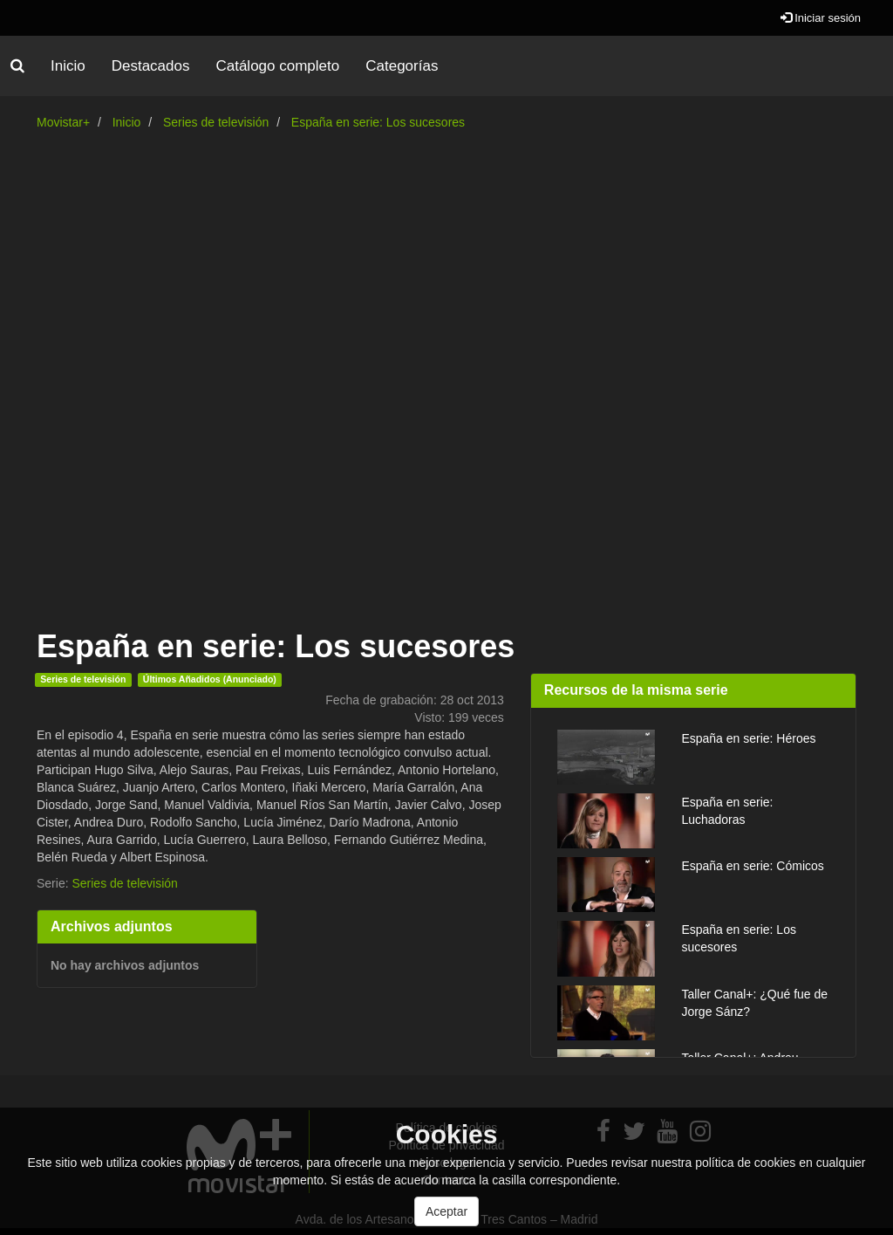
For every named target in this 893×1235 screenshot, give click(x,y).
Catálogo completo (277, 66)
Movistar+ (63, 122)
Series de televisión (216, 122)
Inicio (68, 66)
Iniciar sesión (821, 17)
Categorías (401, 66)
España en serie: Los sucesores (378, 122)
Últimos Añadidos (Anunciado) (209, 679)
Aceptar (446, 1211)
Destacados (151, 66)
